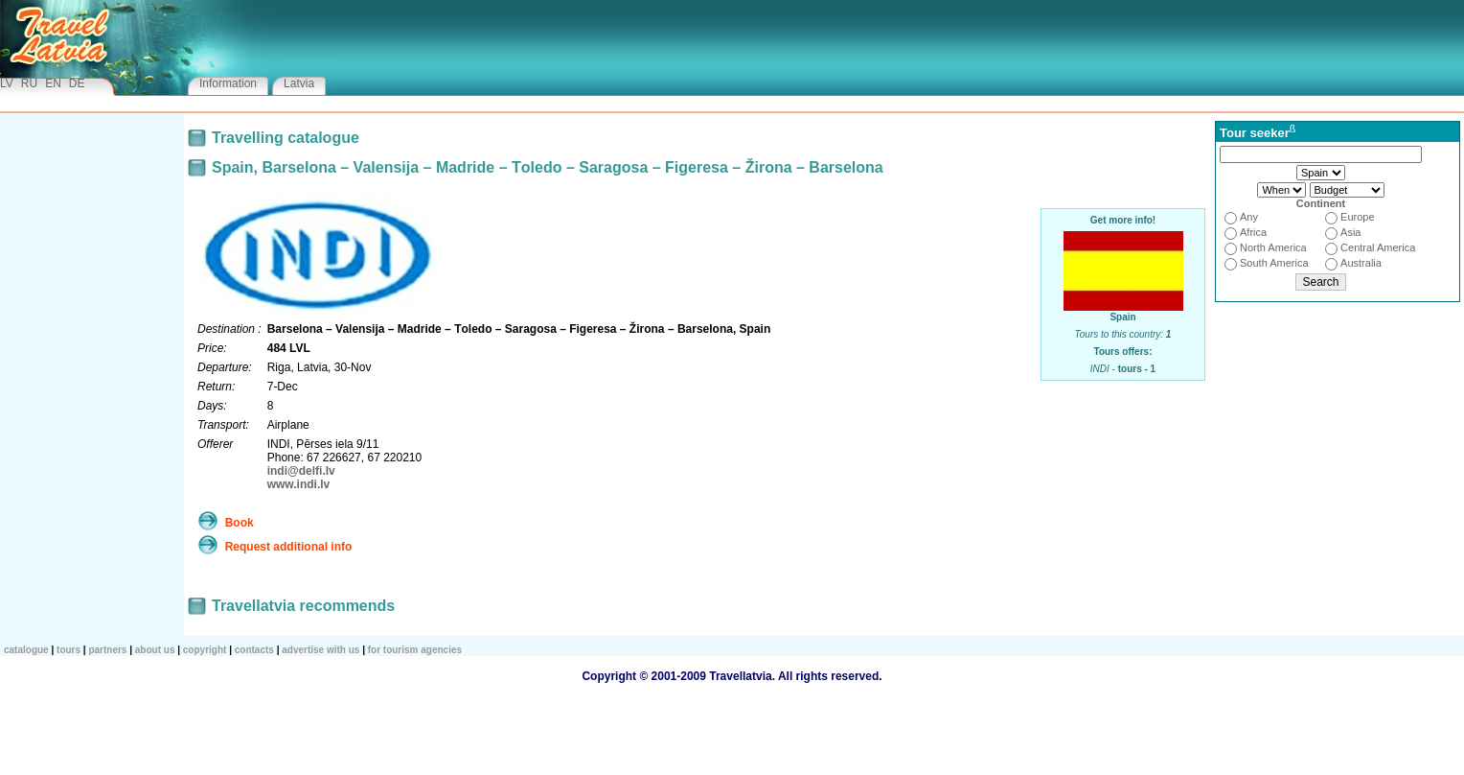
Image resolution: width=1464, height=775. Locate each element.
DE (77, 83)
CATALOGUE (26, 650)
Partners (107, 650)
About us (155, 650)
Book (239, 522)
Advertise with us (320, 650)
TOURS (68, 650)
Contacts (254, 650)
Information (228, 83)
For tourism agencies (415, 650)
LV (6, 83)
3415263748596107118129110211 (1281, 190)
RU (29, 83)
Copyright (205, 650)
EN (53, 83)
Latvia (299, 83)
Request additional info (289, 546)
